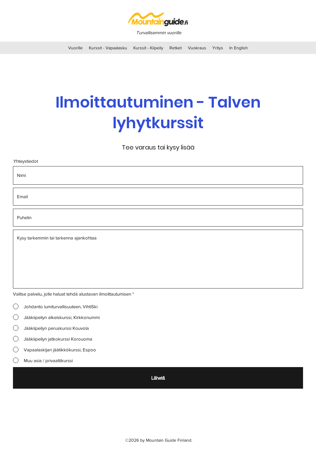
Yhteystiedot (25, 161)
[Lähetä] (158, 378)
